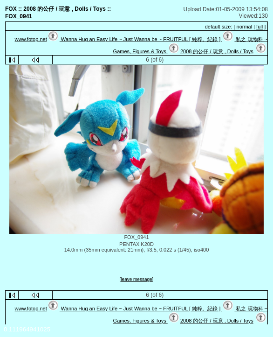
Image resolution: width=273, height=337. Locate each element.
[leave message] (137, 279)
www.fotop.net (31, 39)
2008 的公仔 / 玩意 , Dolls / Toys (216, 51)
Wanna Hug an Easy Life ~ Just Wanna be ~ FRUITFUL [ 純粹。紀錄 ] (141, 39)
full (259, 26)
